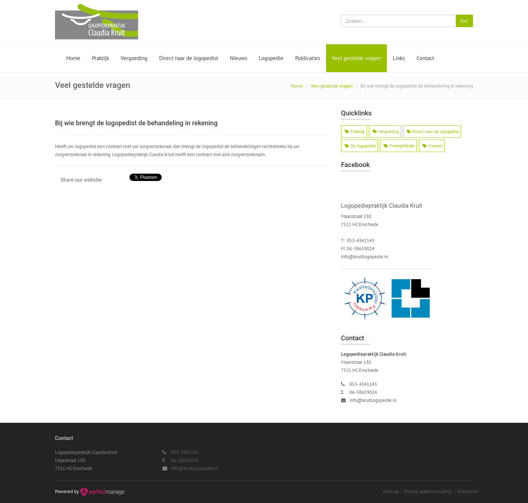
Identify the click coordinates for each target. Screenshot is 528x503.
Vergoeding (134, 58)
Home (73, 58)
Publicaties (307, 58)
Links (399, 58)
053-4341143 (363, 384)
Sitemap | (393, 491)
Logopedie (271, 58)
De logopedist (360, 145)
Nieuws (238, 58)
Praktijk (100, 58)
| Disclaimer (465, 491)
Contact (425, 58)
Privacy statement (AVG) (428, 491)
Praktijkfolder (399, 145)
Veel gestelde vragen (356, 58)
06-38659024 (363, 392)
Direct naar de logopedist (188, 58)
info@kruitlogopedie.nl (364, 257)
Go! (464, 21)
